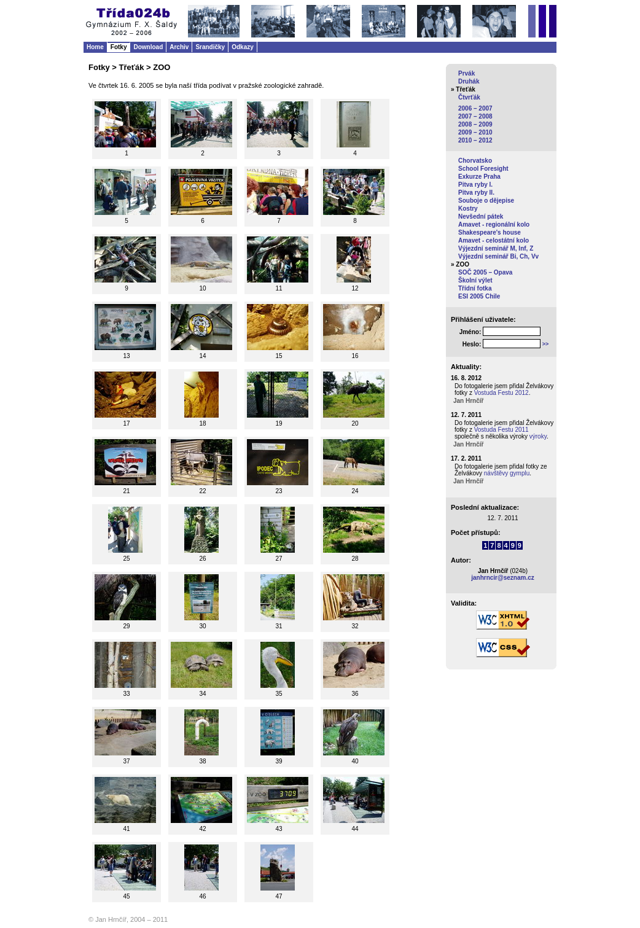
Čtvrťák (469, 97)
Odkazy (243, 47)
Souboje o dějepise (486, 200)
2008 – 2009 (475, 124)
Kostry (468, 208)
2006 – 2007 (475, 108)
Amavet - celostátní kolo (493, 240)
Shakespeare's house (489, 232)
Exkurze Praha (479, 176)
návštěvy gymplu (506, 473)
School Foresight (483, 168)
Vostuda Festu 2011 (501, 429)
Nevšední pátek (480, 216)
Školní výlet (475, 280)
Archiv (179, 47)
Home (95, 47)
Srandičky (210, 47)
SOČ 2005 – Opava (485, 272)
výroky (538, 436)
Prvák (466, 73)
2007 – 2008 (475, 116)
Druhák (468, 81)
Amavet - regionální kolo (493, 224)
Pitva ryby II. (476, 192)
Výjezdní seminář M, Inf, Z (495, 248)
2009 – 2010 (475, 132)
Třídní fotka (474, 288)
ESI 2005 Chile (479, 296)
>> (545, 344)
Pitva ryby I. (475, 184)
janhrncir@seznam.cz (502, 577)
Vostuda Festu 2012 (501, 392)
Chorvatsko (475, 160)
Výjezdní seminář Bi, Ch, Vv (498, 256)
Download (148, 47)
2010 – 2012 (475, 140)
